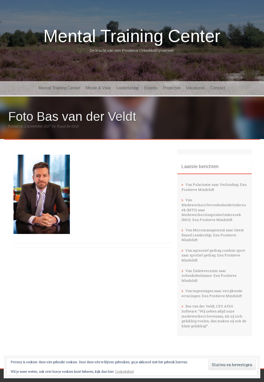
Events (150, 88)
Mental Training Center (132, 36)
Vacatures (195, 88)
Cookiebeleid (124, 371)
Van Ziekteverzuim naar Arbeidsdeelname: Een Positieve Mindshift (209, 275)
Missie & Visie (98, 88)
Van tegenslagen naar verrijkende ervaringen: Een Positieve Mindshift (211, 293)
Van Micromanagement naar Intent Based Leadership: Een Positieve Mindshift (212, 235)
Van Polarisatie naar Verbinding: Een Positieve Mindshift (214, 187)
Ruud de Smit (68, 126)
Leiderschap (127, 88)
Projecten (172, 88)
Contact (217, 88)
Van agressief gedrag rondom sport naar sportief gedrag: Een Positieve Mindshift (213, 255)
